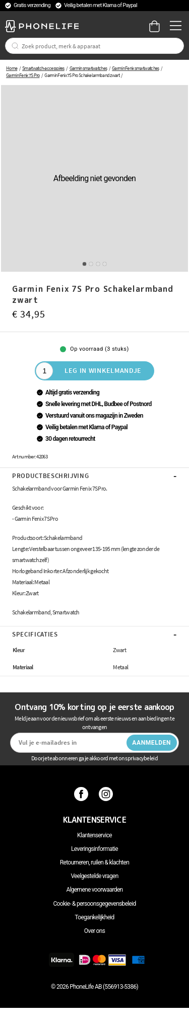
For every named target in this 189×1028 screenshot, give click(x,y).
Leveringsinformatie (94, 848)
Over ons (94, 930)
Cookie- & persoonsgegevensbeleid (94, 903)
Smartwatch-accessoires (43, 68)
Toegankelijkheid (94, 917)
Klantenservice (94, 835)
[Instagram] (107, 793)
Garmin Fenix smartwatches (135, 68)
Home (11, 68)
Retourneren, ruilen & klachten (94, 862)
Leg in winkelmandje (103, 370)
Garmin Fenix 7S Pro (22, 75)
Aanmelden (151, 742)
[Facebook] (82, 793)
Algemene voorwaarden (95, 889)
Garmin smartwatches (88, 68)
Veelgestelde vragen (94, 876)
